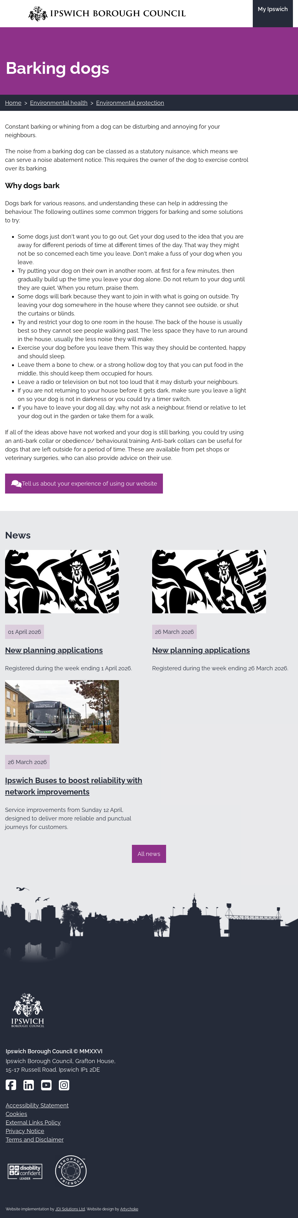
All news (149, 854)
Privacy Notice (25, 1131)
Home (13, 102)
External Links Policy (33, 1122)
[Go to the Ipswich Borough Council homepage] (107, 14)
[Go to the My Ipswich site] (273, 13)
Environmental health (59, 102)
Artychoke (129, 1209)
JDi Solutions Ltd (70, 1209)
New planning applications (54, 650)
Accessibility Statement (37, 1105)
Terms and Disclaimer (35, 1139)
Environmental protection (130, 102)
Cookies (16, 1114)
